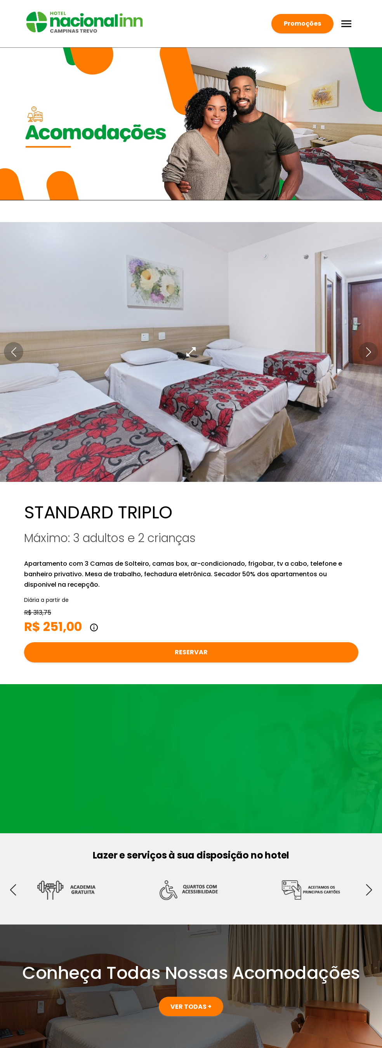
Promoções (302, 23)
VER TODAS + (191, 1006)
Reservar (191, 652)
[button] (13, 351)
